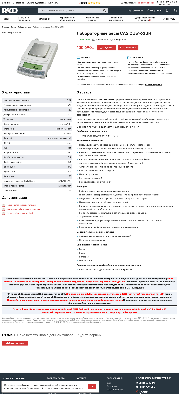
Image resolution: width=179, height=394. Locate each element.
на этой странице (153, 85)
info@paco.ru (130, 3)
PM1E (163, 309)
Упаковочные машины (92, 18)
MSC (149, 309)
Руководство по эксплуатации (21, 205)
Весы (6, 19)
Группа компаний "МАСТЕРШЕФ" (153, 384)
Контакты (53, 3)
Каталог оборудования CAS (20, 213)
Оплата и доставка (36, 3)
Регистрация (112, 392)
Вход (109, 389)
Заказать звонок (146, 3)
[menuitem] (6, 19)
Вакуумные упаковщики (23, 18)
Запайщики (44, 19)
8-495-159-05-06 (167, 1)
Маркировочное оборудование (67, 18)
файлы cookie (25, 385)
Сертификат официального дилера (23, 209)
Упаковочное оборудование (116, 18)
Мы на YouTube (145, 393)
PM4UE (86, 309)
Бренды (6, 3)
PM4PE (76, 309)
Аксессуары (169, 19)
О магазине (18, 3)
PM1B (155, 309)
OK (92, 386)
